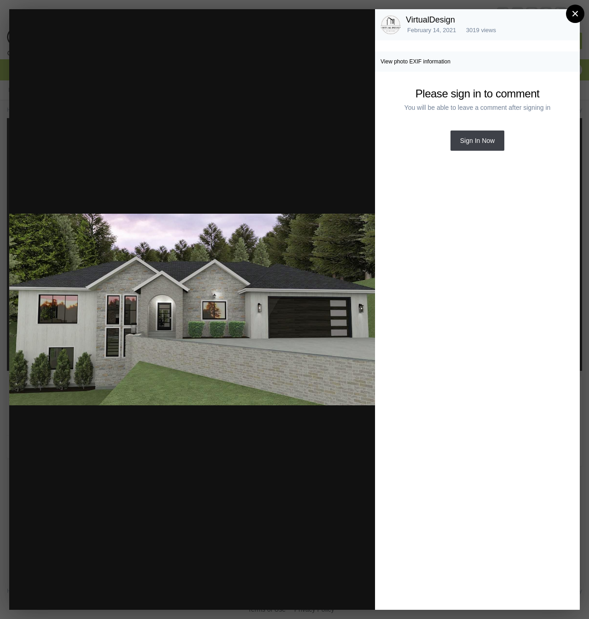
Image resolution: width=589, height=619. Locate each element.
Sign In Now (477, 140)
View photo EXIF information (415, 61)
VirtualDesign (430, 19)
